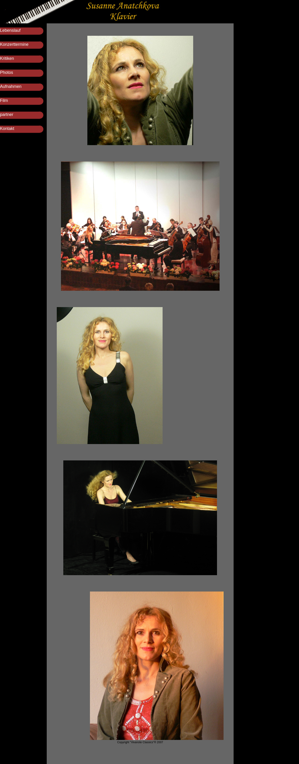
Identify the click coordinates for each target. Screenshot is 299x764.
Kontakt (7, 128)
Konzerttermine (14, 44)
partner (6, 114)
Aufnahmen (10, 86)
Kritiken (7, 58)
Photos (6, 72)
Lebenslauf (10, 30)
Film (4, 100)
